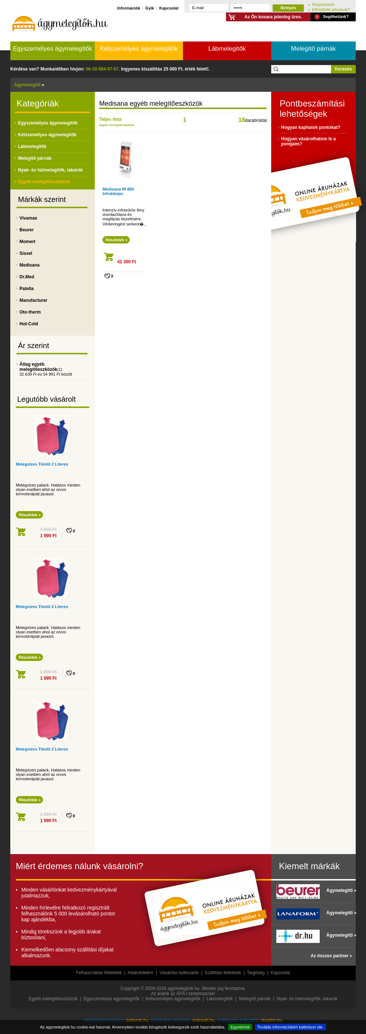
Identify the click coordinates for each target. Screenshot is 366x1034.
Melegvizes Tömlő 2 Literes (42, 464)
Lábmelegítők (227, 48)
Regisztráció (323, 4)
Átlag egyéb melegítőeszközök (38, 367)
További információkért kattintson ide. (290, 1027)
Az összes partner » (331, 955)
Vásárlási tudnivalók (179, 972)
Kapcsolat (169, 8)
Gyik (149, 8)
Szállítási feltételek (223, 972)
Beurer (26, 229)
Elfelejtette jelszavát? (331, 9)
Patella (26, 288)
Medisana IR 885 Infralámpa (118, 191)
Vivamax (28, 218)
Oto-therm (30, 312)
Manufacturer (33, 300)
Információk (128, 8)
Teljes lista (110, 119)
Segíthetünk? (336, 16)
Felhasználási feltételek (99, 972)
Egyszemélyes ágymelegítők (52, 48)
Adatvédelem (140, 972)
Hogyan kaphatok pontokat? (310, 127)
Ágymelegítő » (339, 890)
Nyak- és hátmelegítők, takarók (50, 170)
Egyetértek (240, 1027)
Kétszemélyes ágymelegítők (139, 48)
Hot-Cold (28, 323)
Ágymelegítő (27, 84)
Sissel (25, 253)
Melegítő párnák (313, 48)
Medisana (29, 265)
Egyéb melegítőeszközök (44, 181)
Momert (27, 241)
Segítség (256, 972)
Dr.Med (26, 276)
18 (241, 120)
